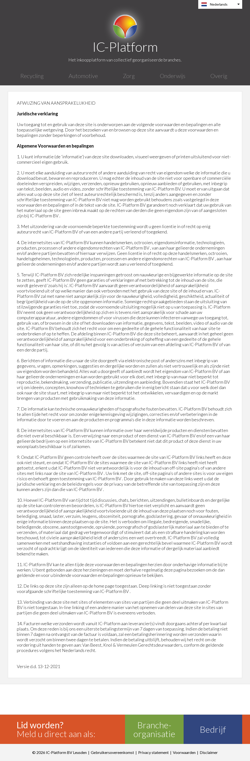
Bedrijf (213, 729)
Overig (218, 75)
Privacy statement (153, 752)
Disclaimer (209, 752)
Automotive (83, 75)
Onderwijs (172, 75)
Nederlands (219, 4)
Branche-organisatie (154, 729)
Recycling (32, 75)
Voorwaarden (184, 752)
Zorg (129, 75)
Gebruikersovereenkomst (112, 752)
